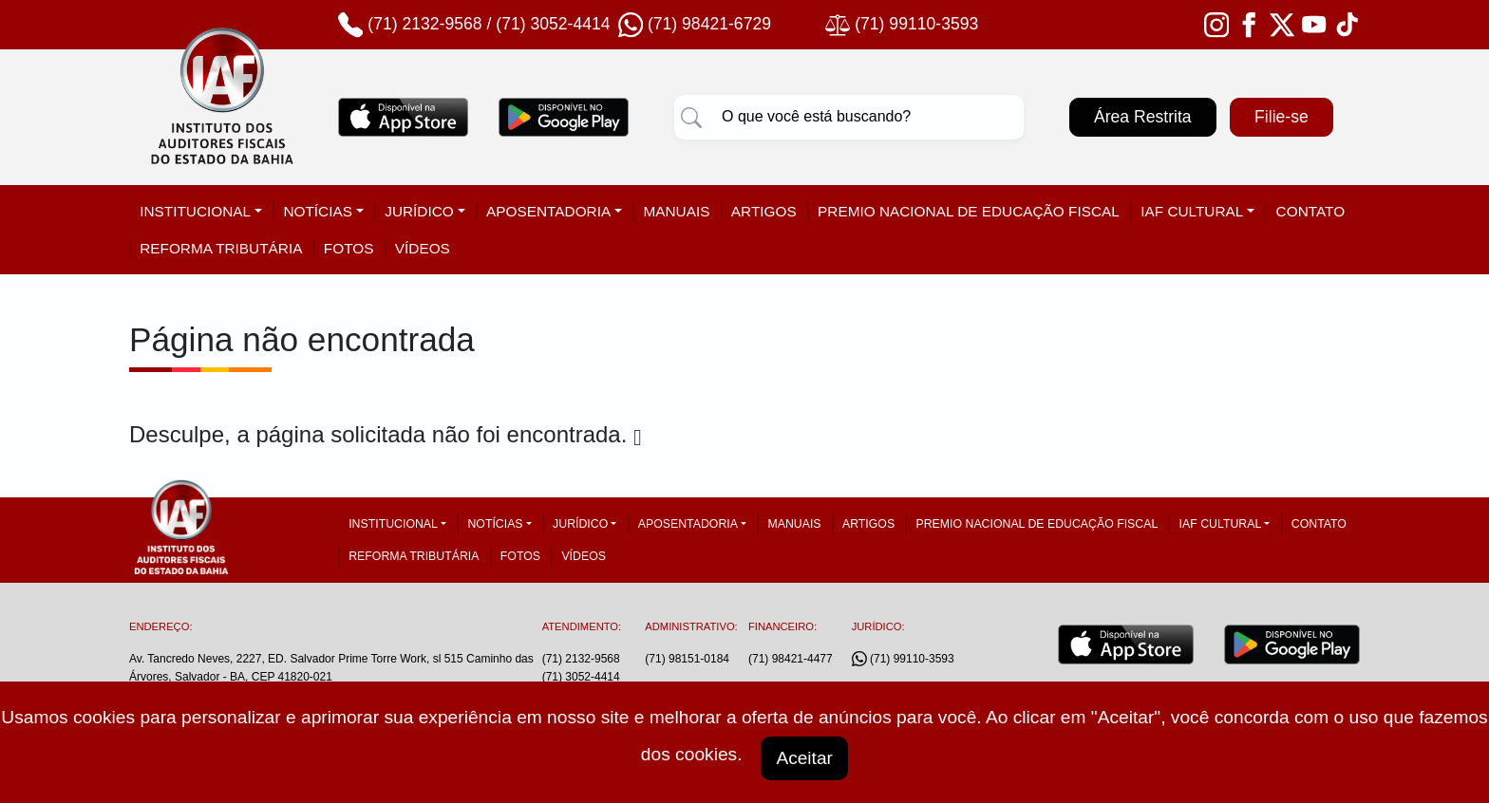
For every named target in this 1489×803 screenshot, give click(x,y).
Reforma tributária (221, 248)
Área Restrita (1143, 116)
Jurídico (419, 211)
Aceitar (804, 757)
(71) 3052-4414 (553, 23)
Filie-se (1281, 116)
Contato (1311, 211)
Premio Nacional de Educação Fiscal (969, 211)
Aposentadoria (548, 211)
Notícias (317, 211)
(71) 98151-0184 (687, 658)
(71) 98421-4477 (790, 658)
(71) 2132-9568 (424, 23)
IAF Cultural (1191, 211)
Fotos (349, 248)
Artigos (764, 211)
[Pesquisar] (691, 116)
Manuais (676, 211)
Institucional (195, 211)
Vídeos (422, 248)
